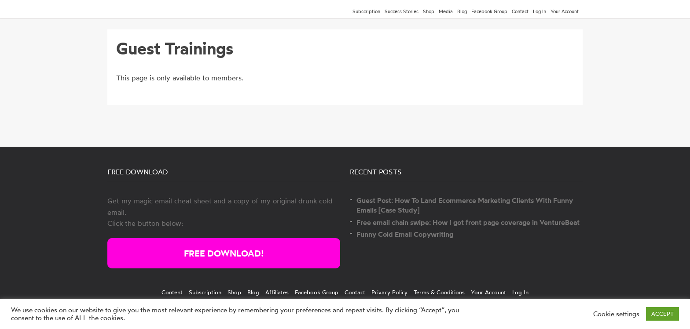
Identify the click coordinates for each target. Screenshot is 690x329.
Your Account (565, 11)
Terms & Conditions (439, 292)
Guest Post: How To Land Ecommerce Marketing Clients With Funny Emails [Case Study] (464, 205)
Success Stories (401, 11)
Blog (462, 11)
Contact (520, 11)
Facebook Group (489, 11)
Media (446, 11)
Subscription (366, 11)
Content (172, 292)
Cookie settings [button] (616, 314)
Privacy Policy (389, 292)
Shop (428, 11)
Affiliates (277, 292)
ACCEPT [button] (662, 313)
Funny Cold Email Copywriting (404, 234)
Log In (539, 11)
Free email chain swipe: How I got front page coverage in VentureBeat (468, 222)
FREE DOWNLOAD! (224, 253)
